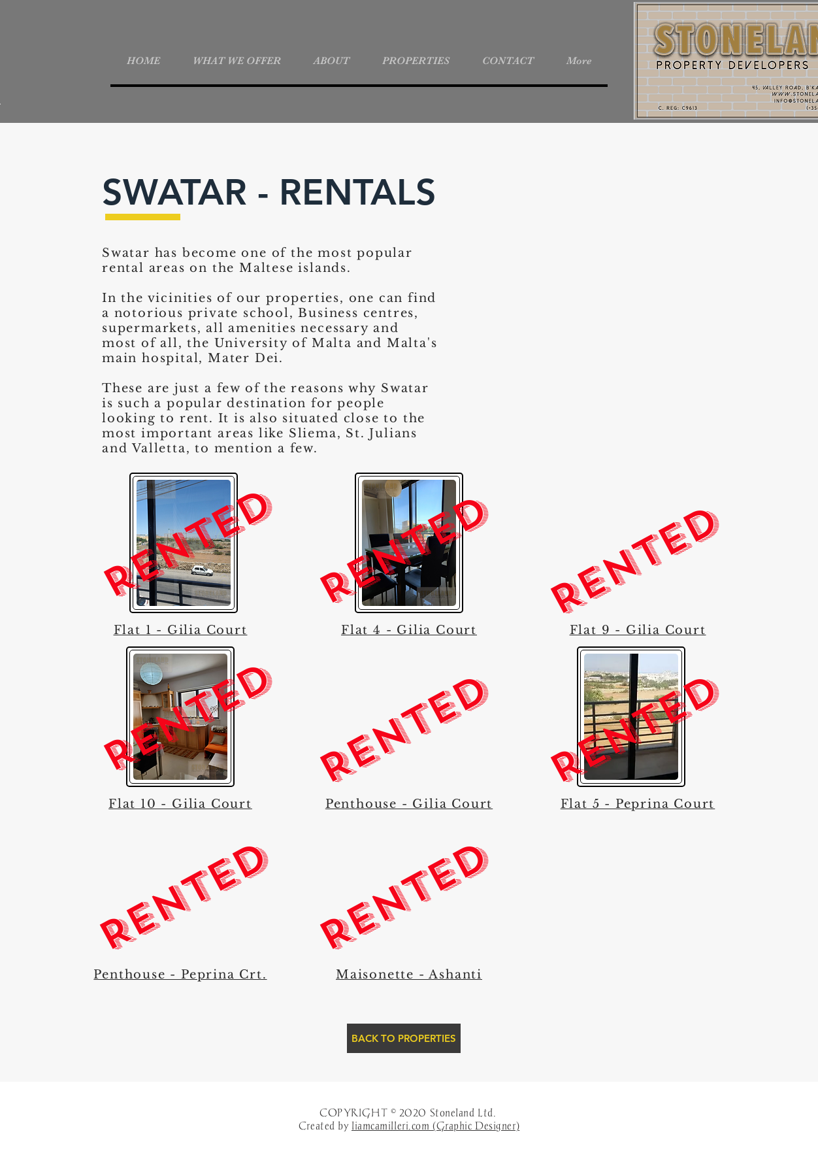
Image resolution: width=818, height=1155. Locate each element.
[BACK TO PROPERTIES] (404, 1038)
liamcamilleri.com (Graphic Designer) (435, 1125)
